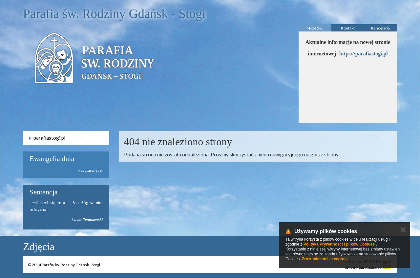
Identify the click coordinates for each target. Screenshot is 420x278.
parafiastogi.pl (49, 138)
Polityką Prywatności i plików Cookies (339, 244)
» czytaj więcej (90, 170)
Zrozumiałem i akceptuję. (325, 259)
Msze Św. (314, 28)
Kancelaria (380, 28)
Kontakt (348, 28)
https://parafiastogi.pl (363, 53)
